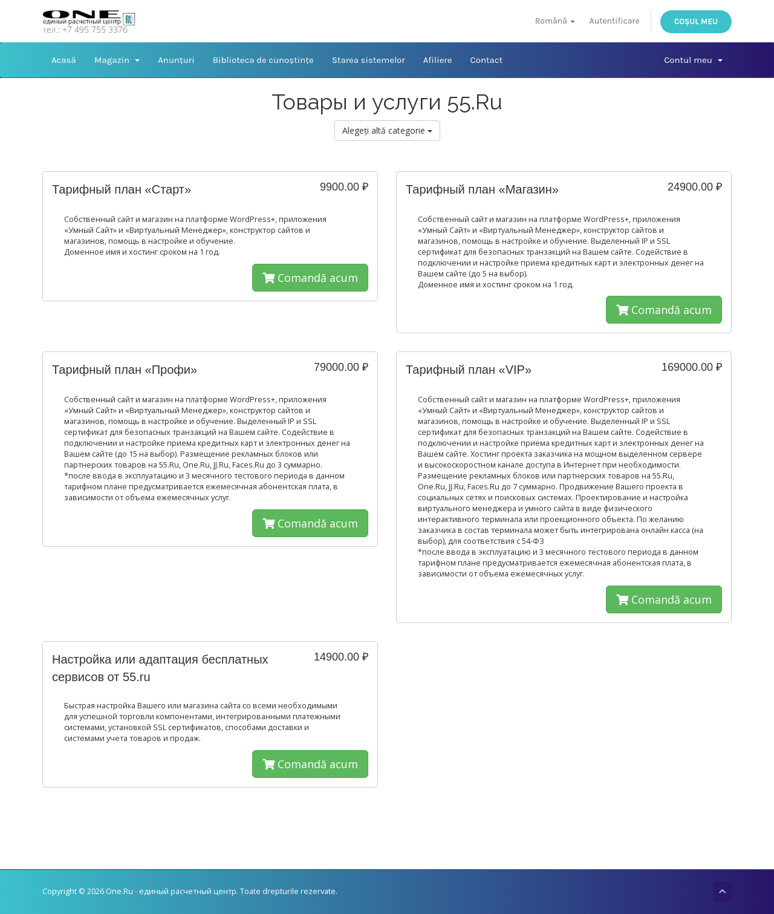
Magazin (117, 59)
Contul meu (693, 59)
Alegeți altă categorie (387, 130)
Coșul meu (696, 21)
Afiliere (437, 59)
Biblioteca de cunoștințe (263, 59)
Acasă (63, 59)
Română (555, 21)
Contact (486, 59)
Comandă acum (310, 277)
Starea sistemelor (368, 59)
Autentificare (615, 21)
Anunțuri (176, 59)
